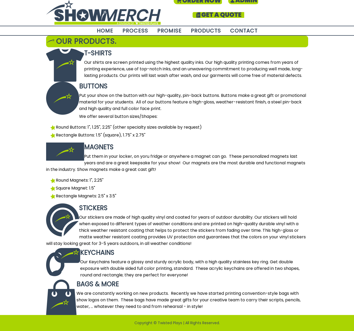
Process (135, 30)
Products (206, 30)
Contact (244, 30)
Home (105, 30)
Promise (169, 30)
